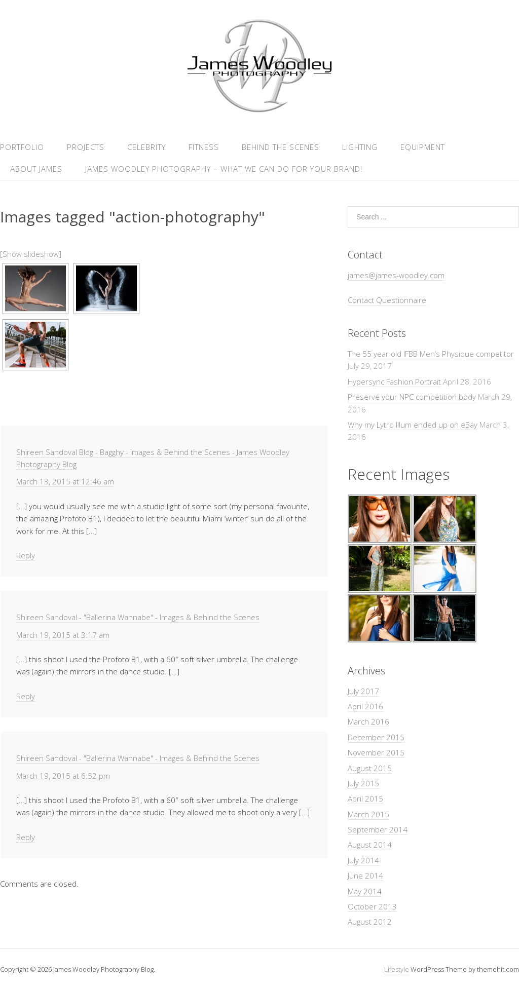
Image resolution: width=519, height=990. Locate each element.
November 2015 (376, 752)
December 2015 (376, 737)
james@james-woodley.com (396, 275)
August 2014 (370, 845)
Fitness (204, 147)
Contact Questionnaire (387, 300)
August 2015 (370, 768)
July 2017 (363, 691)
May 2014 (365, 891)
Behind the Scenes (280, 147)
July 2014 (363, 860)
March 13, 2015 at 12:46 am (65, 481)
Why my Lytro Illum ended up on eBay (412, 425)
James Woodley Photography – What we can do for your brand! (223, 169)
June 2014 (365, 875)
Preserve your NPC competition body (412, 397)
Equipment (422, 147)
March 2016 (368, 721)
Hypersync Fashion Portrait (394, 381)
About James (36, 169)
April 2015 (365, 798)
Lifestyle (396, 969)
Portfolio (22, 147)
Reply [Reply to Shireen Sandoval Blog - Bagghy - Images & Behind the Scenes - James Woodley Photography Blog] (25, 555)
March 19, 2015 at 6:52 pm (63, 776)
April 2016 (365, 706)
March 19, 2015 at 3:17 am (62, 635)
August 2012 (370, 922)
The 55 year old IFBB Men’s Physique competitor (431, 354)
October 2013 (372, 906)
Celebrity (146, 147)
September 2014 (377, 829)
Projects (85, 147)
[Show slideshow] (30, 254)
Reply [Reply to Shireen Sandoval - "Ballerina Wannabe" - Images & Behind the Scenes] (25, 696)
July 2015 (363, 783)
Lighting (360, 147)
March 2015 (368, 814)
